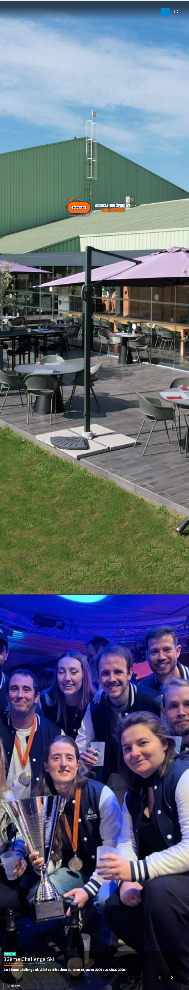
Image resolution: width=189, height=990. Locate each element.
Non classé (10, 954)
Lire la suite (13, 986)
